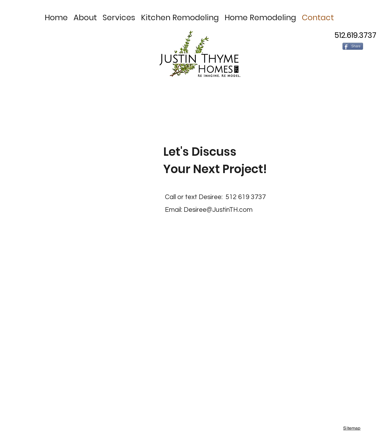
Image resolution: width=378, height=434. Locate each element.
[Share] (353, 46)
